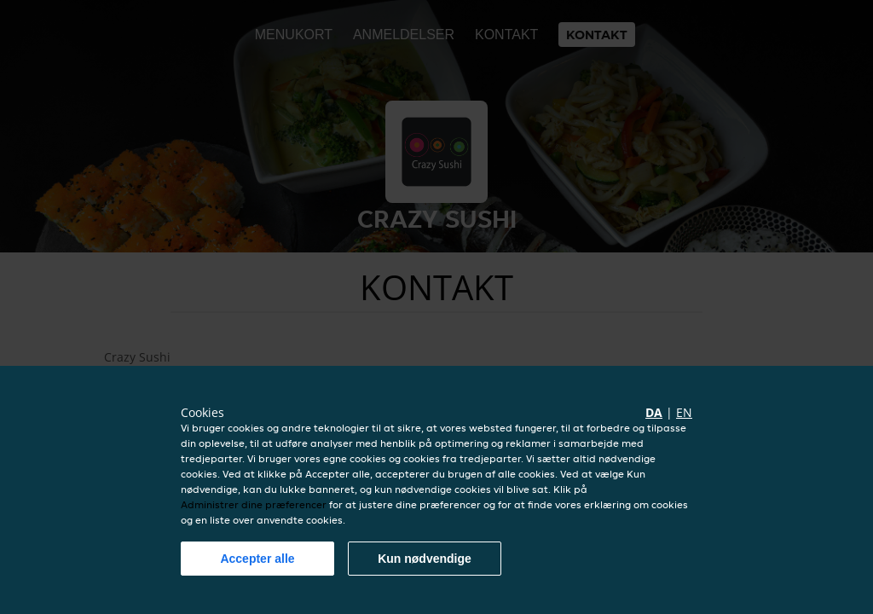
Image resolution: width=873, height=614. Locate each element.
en (684, 412)
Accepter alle (257, 558)
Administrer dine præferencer (254, 504)
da (653, 412)
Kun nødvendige (424, 558)
